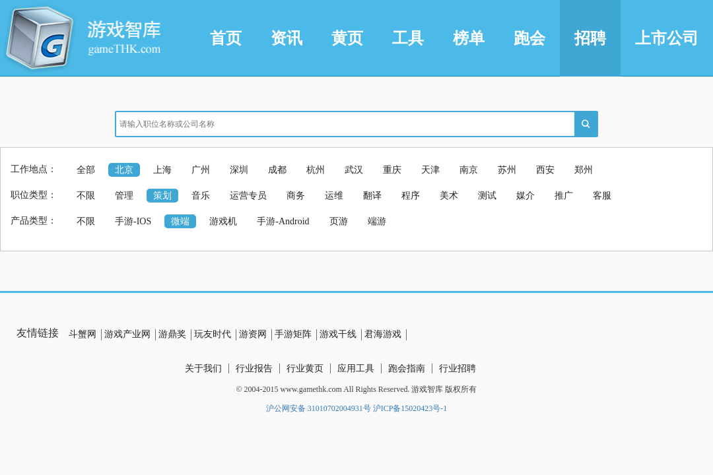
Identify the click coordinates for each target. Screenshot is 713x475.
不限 (86, 196)
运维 (334, 196)
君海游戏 (382, 334)
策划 (162, 196)
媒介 (525, 196)
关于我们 (203, 368)
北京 (124, 170)
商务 (296, 196)
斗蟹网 (82, 334)
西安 (545, 170)
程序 (410, 196)
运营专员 (248, 196)
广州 (200, 170)
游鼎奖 (172, 334)
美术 (449, 196)
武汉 (354, 170)
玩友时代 (212, 334)
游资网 (253, 334)
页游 (338, 221)
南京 (468, 170)
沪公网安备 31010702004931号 (318, 408)
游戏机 (223, 221)
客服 (602, 196)
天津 (430, 170)
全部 (86, 170)
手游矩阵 (293, 334)
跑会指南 (406, 368)
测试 (487, 196)
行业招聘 (457, 368)
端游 (377, 221)
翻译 (372, 196)
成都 (277, 170)
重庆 (392, 170)
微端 (180, 221)
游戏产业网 (127, 334)
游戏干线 (338, 334)
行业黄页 (305, 368)
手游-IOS (133, 221)
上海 (162, 170)
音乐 (200, 196)
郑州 (583, 170)
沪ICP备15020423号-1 (410, 408)
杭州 (315, 170)
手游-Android (283, 221)
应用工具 (355, 368)
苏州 (507, 170)
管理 (124, 196)
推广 (564, 196)
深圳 (239, 170)
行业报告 (254, 368)
